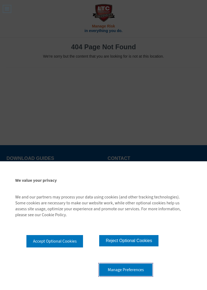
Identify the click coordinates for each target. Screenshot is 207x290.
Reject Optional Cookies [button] (129, 240)
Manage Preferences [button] (126, 270)
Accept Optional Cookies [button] (55, 241)
